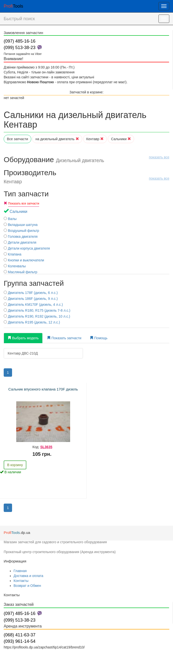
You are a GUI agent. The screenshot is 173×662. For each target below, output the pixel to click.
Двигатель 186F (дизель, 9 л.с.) (31, 299)
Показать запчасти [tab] (64, 338)
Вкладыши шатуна (20, 225)
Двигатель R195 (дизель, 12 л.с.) (32, 322)
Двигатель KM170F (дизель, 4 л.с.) (33, 304)
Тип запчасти (26, 194)
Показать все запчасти (23, 203)
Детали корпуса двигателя (27, 248)
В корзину (15, 465)
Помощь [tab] (99, 338)
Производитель (86, 176)
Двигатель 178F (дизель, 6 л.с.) (31, 293)
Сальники (121, 139)
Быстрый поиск (19, 18)
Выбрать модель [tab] (23, 338)
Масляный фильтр (20, 272)
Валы (10, 219)
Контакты (21, 581)
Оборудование (86, 159)
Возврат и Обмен (27, 586)
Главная (20, 571)
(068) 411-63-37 (19, 634)
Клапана (12, 254)
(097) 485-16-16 (19, 41)
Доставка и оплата (28, 576)
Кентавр (95, 139)
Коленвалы (15, 266)
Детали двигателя (20, 242)
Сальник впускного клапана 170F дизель (43, 389)
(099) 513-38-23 (19, 47)
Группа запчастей (34, 283)
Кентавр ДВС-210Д (23, 353)
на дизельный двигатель (57, 139)
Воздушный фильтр (21, 231)
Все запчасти (17, 139)
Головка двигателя (21, 236)
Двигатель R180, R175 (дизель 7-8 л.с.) (37, 310)
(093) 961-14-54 (19, 641)
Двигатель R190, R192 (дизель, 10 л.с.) (37, 316)
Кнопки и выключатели (24, 260)
